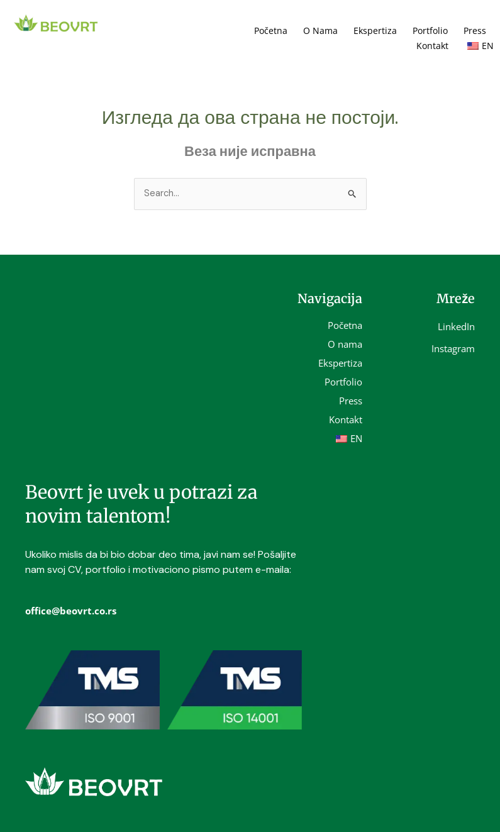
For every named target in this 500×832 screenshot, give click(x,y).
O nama (320, 30)
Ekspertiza (375, 30)
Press (475, 30)
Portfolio (430, 30)
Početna (270, 30)
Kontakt (432, 46)
